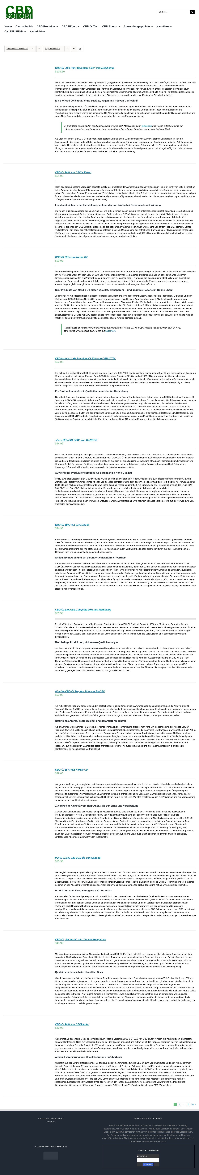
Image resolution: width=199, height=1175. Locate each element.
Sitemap (51, 1121)
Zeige (52, 49)
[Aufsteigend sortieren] (39, 49)
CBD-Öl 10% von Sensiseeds (72, 525)
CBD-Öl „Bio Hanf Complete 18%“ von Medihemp (84, 68)
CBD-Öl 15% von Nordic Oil (71, 769)
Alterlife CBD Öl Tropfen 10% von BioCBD (80, 691)
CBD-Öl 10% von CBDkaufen (72, 1024)
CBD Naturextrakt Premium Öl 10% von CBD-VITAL (85, 358)
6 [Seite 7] (188, 1104)
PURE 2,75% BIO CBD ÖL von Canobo (78, 858)
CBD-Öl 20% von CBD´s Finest (73, 172)
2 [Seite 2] (179, 1104)
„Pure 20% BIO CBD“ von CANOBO (76, 440)
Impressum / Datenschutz (50, 1118)
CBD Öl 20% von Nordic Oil (71, 257)
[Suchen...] (173, 12)
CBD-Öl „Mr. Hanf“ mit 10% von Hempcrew (80, 939)
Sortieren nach (17, 49)
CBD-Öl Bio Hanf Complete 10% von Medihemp (83, 609)
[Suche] (192, 12)
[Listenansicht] (80, 49)
